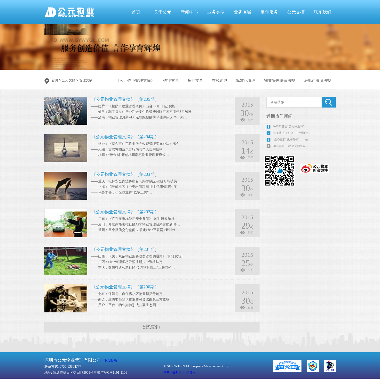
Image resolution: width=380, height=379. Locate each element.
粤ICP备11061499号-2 (179, 372)
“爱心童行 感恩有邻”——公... (291, 139)
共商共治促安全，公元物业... (291, 133)
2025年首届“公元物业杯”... (290, 126)
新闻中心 (189, 12)
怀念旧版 (110, 360)
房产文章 (195, 80)
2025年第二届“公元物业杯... (290, 146)
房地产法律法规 (317, 80)
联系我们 (322, 12)
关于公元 (162, 12)
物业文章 (171, 80)
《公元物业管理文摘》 (135, 80)
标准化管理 (245, 80)
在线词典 (219, 80)
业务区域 (242, 12)
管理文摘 (86, 80)
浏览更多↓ (152, 327)
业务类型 (216, 12)
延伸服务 (269, 12)
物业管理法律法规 (279, 80)
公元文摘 (296, 12)
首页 (136, 12)
